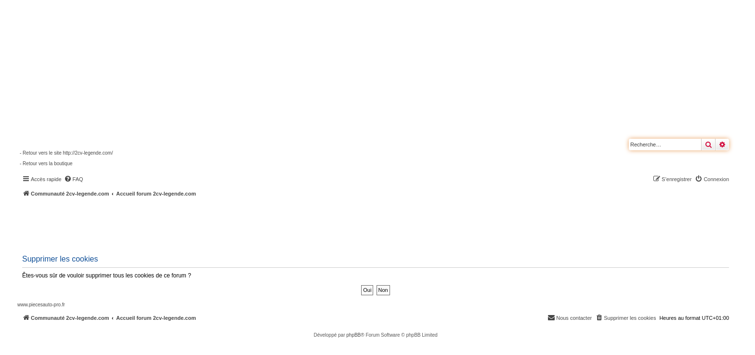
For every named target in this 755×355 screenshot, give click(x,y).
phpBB (353, 335)
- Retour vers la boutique (46, 163)
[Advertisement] (258, 224)
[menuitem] (73, 179)
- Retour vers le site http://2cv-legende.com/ (66, 153)
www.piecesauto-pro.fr (41, 304)
